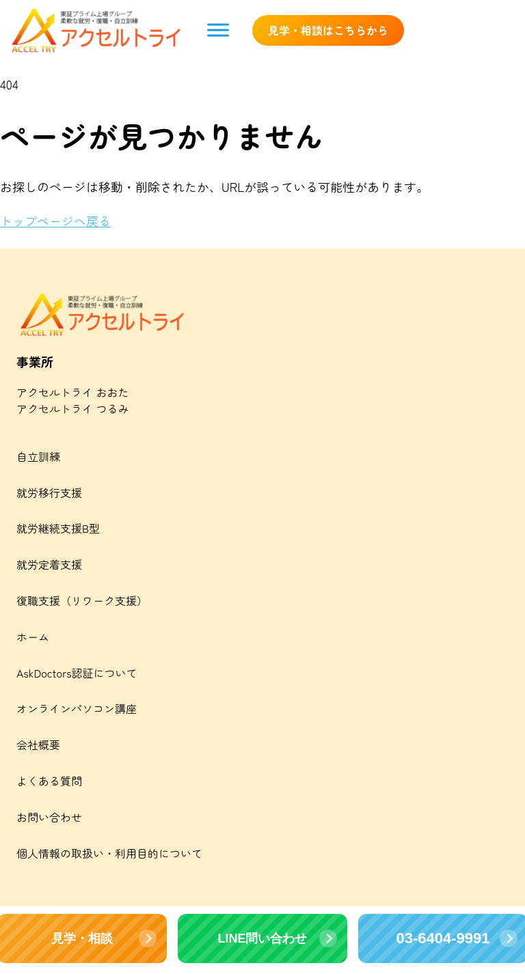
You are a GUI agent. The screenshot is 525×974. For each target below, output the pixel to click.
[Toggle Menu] (218, 30)
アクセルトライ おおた (72, 392)
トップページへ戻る (55, 220)
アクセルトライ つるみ (72, 408)
